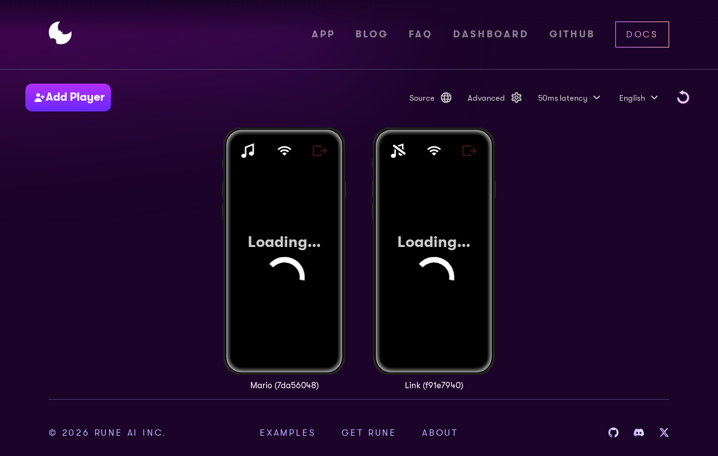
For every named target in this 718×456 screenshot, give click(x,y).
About (440, 433)
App (323, 34)
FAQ (421, 34)
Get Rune (369, 433)
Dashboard (491, 34)
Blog (372, 34)
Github (572, 34)
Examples (288, 433)
